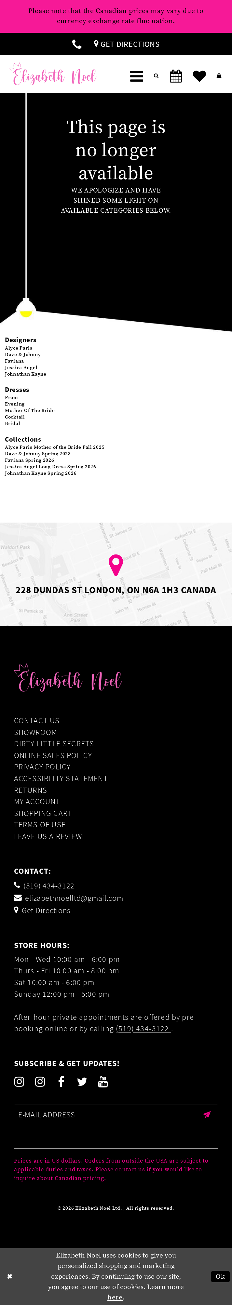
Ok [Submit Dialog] (220, 1276)
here (115, 1297)
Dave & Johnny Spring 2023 (38, 454)
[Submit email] (207, 1114)
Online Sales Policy (53, 755)
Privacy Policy (42, 766)
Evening (15, 404)
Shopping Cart (43, 813)
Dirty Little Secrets (54, 743)
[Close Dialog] (10, 1277)
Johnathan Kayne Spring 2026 (40, 473)
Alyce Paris (19, 348)
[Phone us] (77, 44)
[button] (137, 76)
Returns (30, 790)
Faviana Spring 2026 (29, 460)
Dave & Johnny (23, 355)
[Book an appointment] (176, 76)
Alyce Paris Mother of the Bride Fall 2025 (54, 447)
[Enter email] (116, 1114)
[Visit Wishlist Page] (200, 76)
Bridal (12, 423)
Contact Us (37, 720)
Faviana (14, 361)
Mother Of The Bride (30, 410)
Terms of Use (40, 824)
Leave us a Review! (49, 836)
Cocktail (15, 417)
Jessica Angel (21, 368)
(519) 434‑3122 (143, 1028)
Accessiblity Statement (61, 778)
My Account (37, 801)
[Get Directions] (127, 44)
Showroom (36, 732)
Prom (11, 397)
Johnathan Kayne (26, 374)
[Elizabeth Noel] (53, 74)
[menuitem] (77, 44)
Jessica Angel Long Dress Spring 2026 (50, 467)
